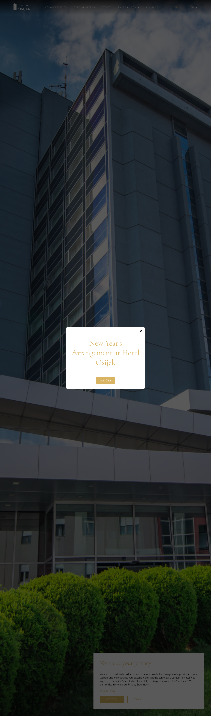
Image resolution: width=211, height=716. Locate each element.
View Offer (105, 380)
